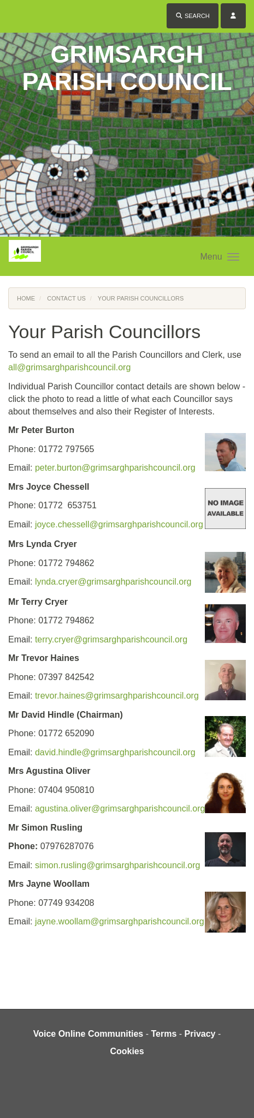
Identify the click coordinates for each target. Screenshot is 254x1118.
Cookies (127, 1051)
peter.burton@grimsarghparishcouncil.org (115, 467)
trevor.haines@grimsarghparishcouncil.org (117, 695)
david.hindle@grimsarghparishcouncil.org (115, 752)
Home (26, 298)
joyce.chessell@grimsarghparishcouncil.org (119, 524)
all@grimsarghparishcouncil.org (69, 367)
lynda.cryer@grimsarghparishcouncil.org (113, 581)
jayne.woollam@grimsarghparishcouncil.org (119, 921)
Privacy (200, 1033)
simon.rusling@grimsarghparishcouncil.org (117, 865)
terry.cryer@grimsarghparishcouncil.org (111, 639)
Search (192, 16)
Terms (163, 1033)
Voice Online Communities (88, 1033)
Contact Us (66, 298)
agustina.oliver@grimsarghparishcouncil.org (120, 808)
